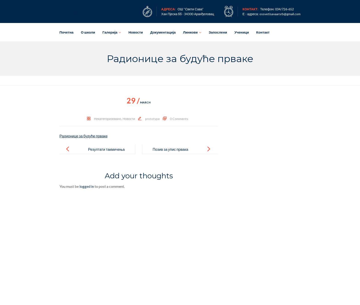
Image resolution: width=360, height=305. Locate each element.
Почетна (66, 32)
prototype (152, 119)
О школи (88, 32)
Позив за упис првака (170, 149)
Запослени (218, 32)
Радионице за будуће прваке (83, 136)
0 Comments (179, 119)
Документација (163, 32)
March (139, 102)
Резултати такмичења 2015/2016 (106, 153)
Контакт (263, 32)
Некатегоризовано (107, 119)
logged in (86, 186)
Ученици (241, 32)
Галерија (109, 32)
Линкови (190, 32)
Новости (135, 32)
